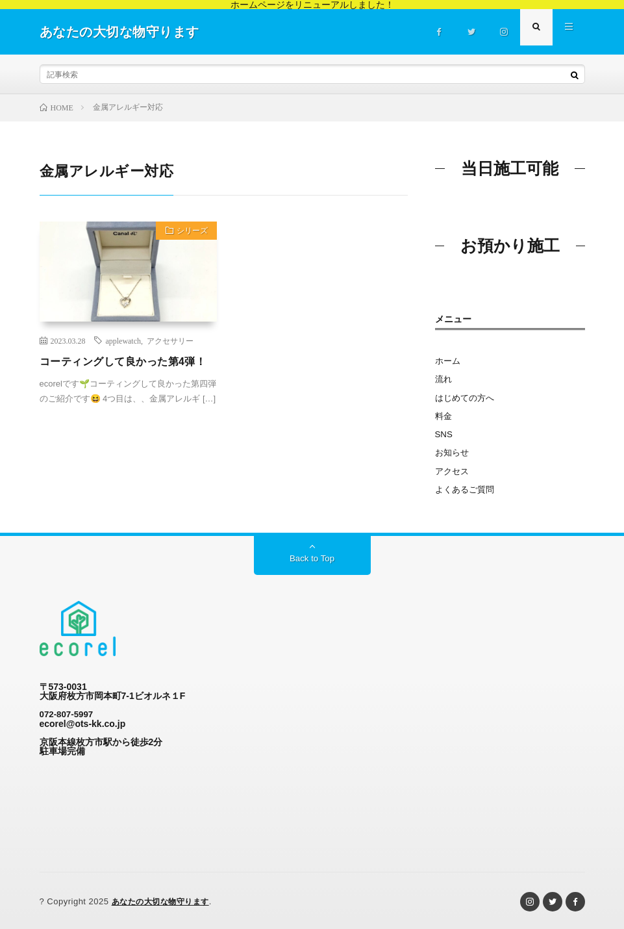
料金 (444, 414)
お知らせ (453, 451)
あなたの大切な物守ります (164, 899)
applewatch (123, 340)
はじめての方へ (467, 396)
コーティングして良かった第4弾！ (121, 370)
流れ (444, 378)
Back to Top (312, 557)
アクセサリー (170, 340)
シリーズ (187, 233)
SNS (444, 432)
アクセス (453, 469)
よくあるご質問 (467, 487)
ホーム (448, 360)
